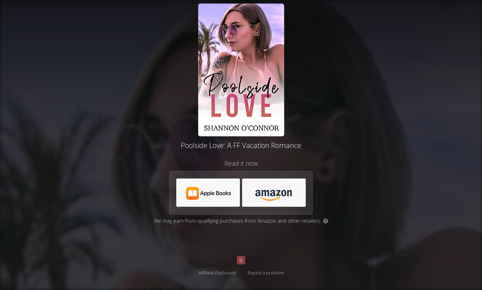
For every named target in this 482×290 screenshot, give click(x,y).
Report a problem (266, 273)
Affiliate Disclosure (217, 273)
